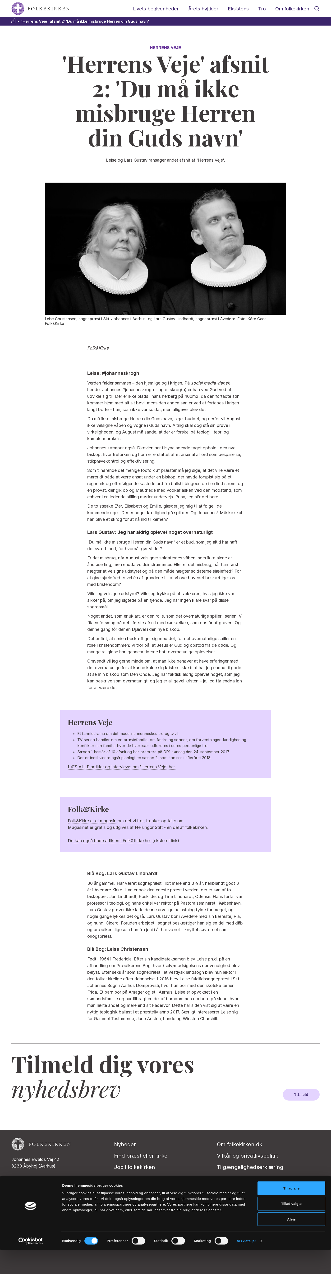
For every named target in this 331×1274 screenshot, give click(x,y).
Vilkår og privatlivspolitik (247, 1156)
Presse (122, 1190)
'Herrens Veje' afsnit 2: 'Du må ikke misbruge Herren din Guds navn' (85, 21)
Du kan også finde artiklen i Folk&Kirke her (109, 840)
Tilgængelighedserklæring (250, 1167)
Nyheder (125, 1144)
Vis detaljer (246, 1265)
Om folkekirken (292, 9)
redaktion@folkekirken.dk (36, 1182)
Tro (262, 9)
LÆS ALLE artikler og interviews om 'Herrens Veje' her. (122, 766)
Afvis (291, 1243)
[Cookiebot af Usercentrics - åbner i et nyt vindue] (30, 1264)
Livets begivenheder (156, 9)
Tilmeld (301, 1094)
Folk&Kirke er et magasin (92, 820)
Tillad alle (291, 1212)
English (226, 1190)
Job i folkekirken (134, 1167)
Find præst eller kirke (140, 1156)
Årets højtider (203, 9)
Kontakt (226, 1178)
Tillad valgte (291, 1227)
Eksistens (238, 9)
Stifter (121, 1178)
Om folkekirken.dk (239, 1144)
